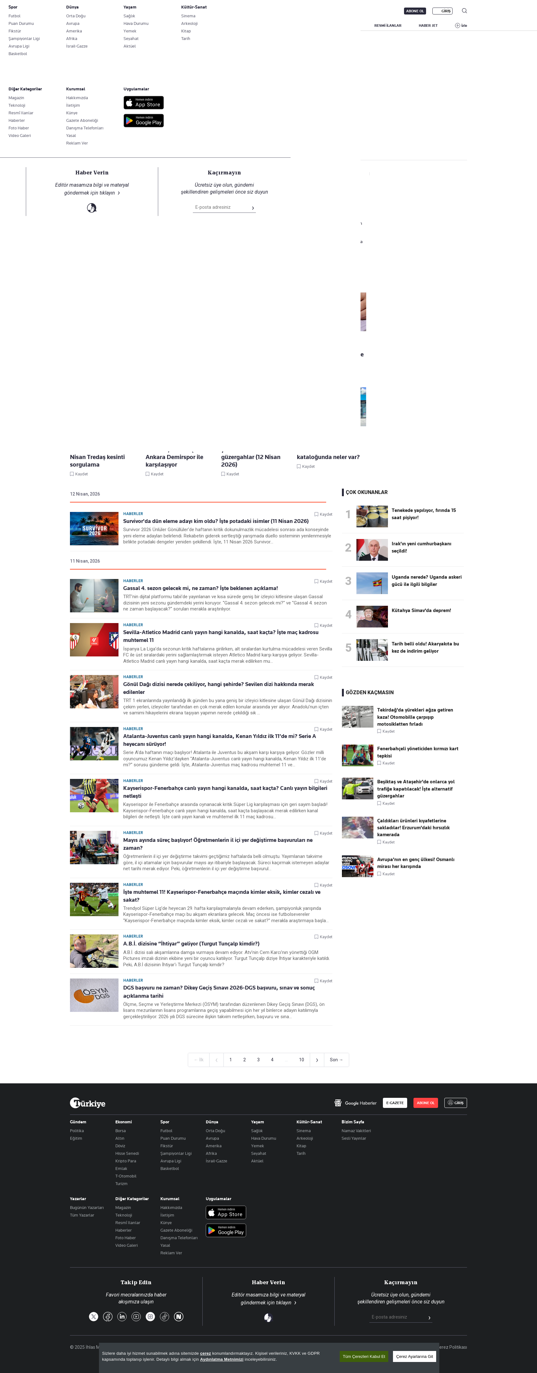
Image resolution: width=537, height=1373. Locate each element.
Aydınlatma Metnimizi (222, 1360)
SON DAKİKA (85, 25)
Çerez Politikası (451, 1347)
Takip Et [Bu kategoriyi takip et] (268, 139)
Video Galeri (126, 1245)
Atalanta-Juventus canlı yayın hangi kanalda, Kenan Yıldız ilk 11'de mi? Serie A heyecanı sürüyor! (219, 740)
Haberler (77, 150)
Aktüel (257, 1160)
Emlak (121, 1168)
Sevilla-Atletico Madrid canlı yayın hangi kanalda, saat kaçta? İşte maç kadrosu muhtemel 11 (221, 636)
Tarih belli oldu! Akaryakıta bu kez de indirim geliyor (425, 647)
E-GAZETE (395, 1103)
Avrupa (212, 1138)
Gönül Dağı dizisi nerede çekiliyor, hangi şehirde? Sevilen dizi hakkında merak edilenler (218, 688)
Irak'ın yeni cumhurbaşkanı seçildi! (421, 547)
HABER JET (428, 25)
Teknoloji (123, 1214)
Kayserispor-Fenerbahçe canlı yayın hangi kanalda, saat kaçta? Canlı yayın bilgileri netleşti (225, 792)
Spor (164, 1121)
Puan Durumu (173, 1138)
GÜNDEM (196, 25)
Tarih (301, 1153)
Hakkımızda (171, 1207)
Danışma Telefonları (179, 1237)
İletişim (167, 1214)
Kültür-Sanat (309, 1121)
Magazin (123, 1207)
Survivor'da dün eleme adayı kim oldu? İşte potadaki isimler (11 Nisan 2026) (216, 521)
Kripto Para (125, 1160)
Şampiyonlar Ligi (176, 1153)
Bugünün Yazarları (87, 1207)
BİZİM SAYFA (159, 25)
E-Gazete (102, 11)
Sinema (304, 1130)
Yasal (165, 1245)
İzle (464, 25)
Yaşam (257, 1121)
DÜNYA (294, 25)
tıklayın (284, 1303)
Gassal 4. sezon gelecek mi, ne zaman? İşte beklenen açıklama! (200, 588)
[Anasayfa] (87, 1103)
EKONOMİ (262, 25)
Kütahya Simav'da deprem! (421, 610)
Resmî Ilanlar (127, 1222)
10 (301, 1059)
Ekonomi (123, 1121)
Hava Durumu (263, 1138)
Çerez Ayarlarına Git (414, 1357)
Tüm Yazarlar (82, 1214)
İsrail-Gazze (216, 1160)
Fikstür (166, 1145)
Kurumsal (169, 1198)
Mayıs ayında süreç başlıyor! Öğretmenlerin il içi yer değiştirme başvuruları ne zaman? (218, 844)
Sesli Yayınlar (354, 1138)
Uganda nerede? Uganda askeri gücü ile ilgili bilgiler (427, 580)
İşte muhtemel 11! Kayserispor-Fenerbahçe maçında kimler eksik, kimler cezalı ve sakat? (221, 896)
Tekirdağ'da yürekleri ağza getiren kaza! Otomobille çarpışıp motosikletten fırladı (415, 717)
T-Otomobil (125, 1175)
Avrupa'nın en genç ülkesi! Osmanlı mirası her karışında (415, 863)
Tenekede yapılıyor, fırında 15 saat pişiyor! (424, 514)
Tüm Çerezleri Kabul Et (364, 1357)
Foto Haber (125, 1237)
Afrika (211, 1153)
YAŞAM (351, 25)
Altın (119, 1138)
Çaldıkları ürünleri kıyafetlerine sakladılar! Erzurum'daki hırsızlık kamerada (413, 828)
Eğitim (76, 1138)
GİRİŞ (446, 11)
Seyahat (258, 1153)
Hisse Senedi (127, 1153)
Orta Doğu (215, 1130)
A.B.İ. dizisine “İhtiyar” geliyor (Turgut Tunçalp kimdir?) (191, 943)
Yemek (257, 1145)
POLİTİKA (229, 25)
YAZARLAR (122, 25)
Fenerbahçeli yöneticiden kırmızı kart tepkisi (418, 752)
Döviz (120, 1145)
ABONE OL (415, 11)
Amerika (214, 1145)
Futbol (166, 1130)
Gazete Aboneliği (141, 11)
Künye (166, 1222)
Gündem (78, 1121)
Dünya (212, 1121)
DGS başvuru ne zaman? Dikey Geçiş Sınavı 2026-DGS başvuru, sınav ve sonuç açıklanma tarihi (219, 991)
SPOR (322, 25)
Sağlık (257, 1130)
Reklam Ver (171, 1252)
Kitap (301, 1145)
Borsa (120, 1130)
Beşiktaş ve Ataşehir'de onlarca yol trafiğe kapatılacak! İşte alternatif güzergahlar (416, 789)
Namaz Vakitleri (356, 1130)
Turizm (121, 1183)
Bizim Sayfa (353, 1121)
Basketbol (169, 1168)
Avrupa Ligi (170, 1160)
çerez (205, 1354)
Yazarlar (78, 1198)
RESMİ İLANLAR (387, 25)
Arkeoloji (305, 1138)
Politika (77, 1130)
